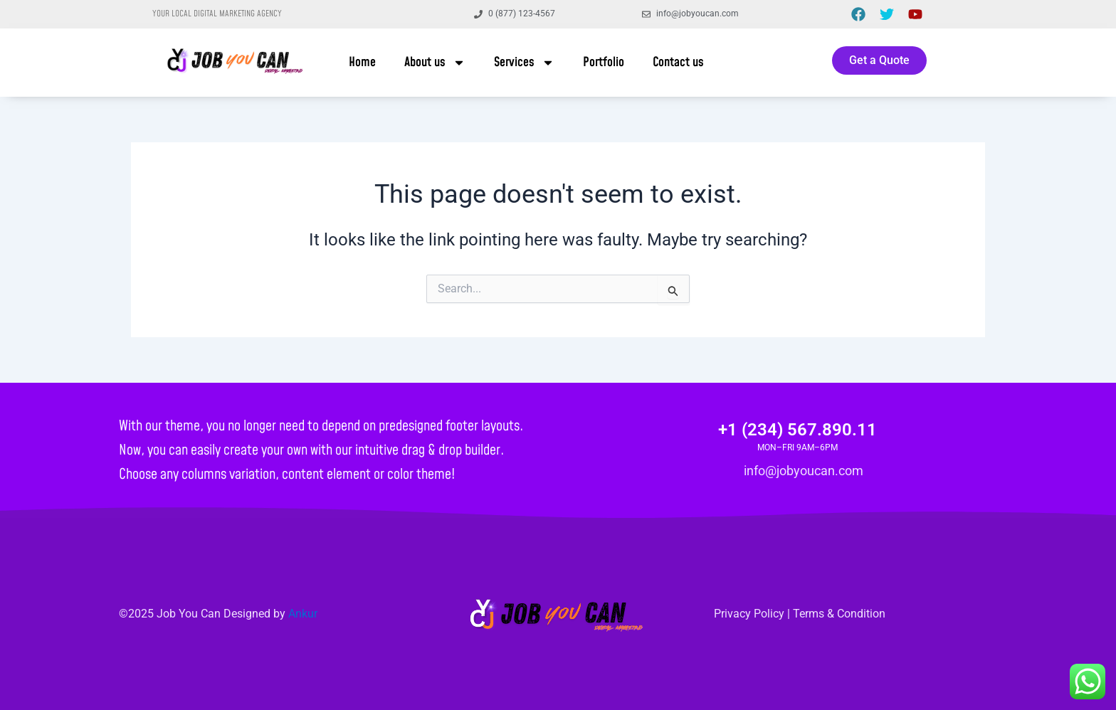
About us (434, 62)
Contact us (678, 62)
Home (362, 62)
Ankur (302, 613)
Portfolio (603, 62)
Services (524, 62)
